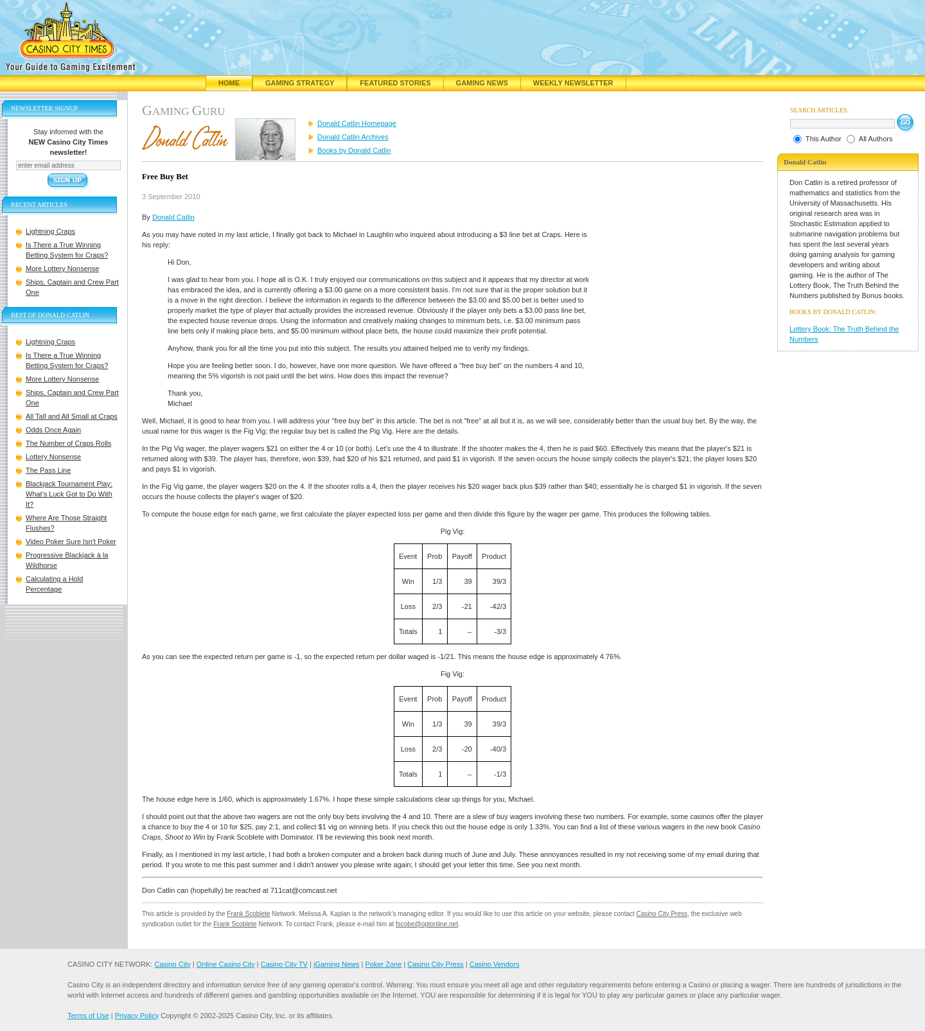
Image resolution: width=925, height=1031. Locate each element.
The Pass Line (48, 470)
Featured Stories (395, 83)
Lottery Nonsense (53, 457)
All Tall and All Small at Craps (72, 416)
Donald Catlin (173, 217)
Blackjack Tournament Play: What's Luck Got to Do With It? (69, 494)
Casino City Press (662, 913)
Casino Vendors (495, 964)
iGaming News (336, 964)
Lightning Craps (50, 231)
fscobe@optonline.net (427, 924)
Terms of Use (88, 1015)
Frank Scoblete (248, 913)
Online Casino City (226, 964)
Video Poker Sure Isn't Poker (71, 541)
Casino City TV (284, 964)
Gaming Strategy (299, 83)
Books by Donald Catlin (354, 150)
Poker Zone (383, 964)
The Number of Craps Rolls (68, 443)
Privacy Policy (137, 1015)
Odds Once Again (53, 430)
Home (229, 83)
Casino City (172, 964)
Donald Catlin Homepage (356, 123)
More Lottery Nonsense (62, 268)
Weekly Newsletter (573, 83)
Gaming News (482, 83)
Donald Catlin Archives (353, 137)
